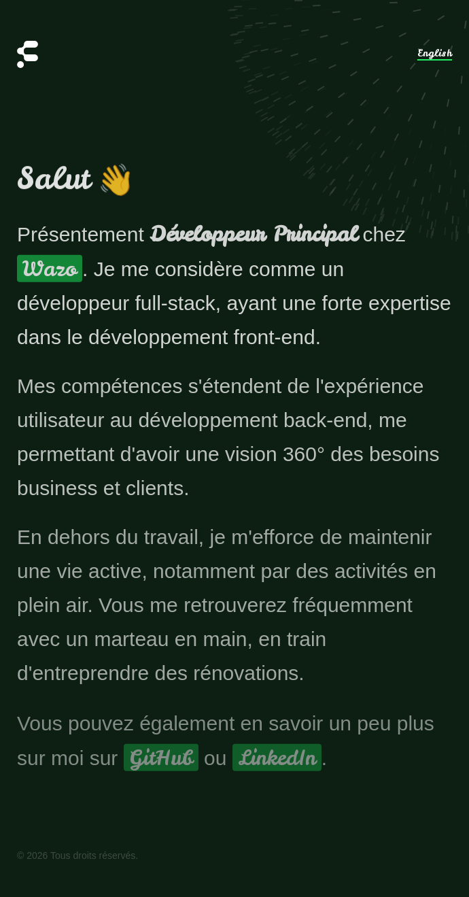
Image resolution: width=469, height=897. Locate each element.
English (434, 53)
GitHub (161, 761)
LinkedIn (277, 761)
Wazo (49, 270)
